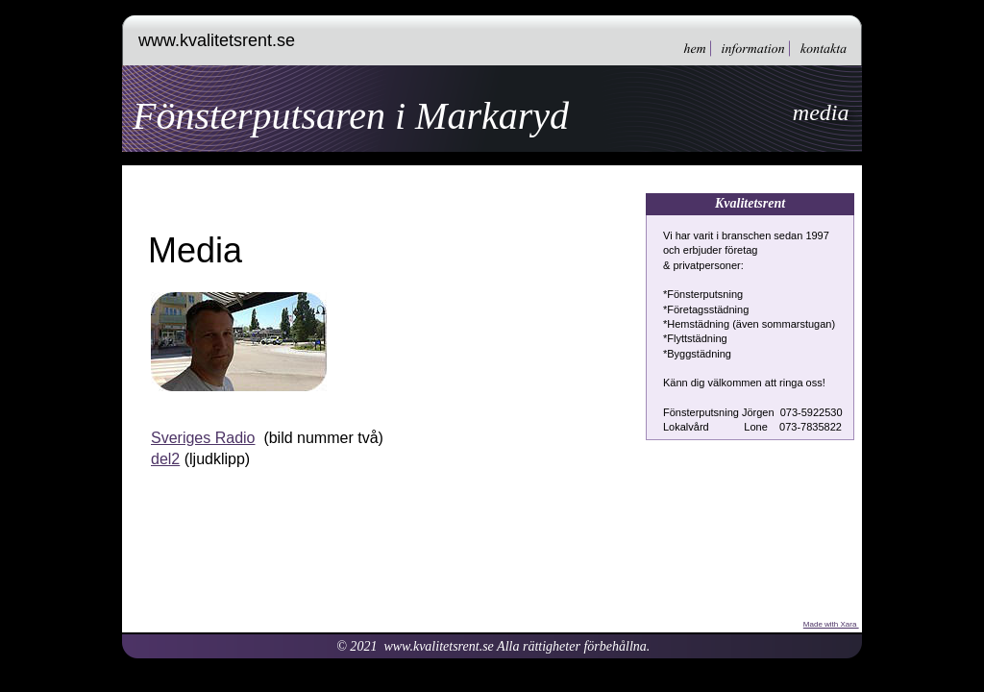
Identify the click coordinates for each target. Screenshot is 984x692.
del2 (165, 459)
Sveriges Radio (203, 438)
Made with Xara (831, 624)
